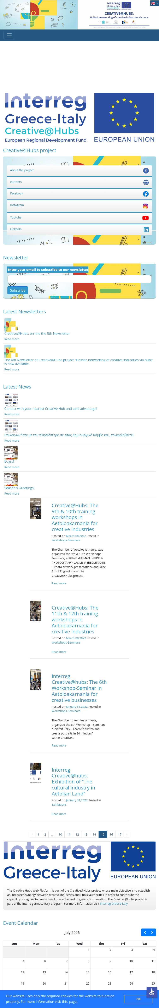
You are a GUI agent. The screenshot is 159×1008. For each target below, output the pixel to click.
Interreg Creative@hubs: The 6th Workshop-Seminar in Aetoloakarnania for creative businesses (79, 688)
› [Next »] (127, 834)
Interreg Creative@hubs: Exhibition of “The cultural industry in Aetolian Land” (73, 781)
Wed (79, 944)
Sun (14, 944)
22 (87, 983)
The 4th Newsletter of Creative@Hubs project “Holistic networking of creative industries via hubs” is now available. (79, 362)
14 (94, 834)
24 (131, 983)
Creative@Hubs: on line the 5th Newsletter (37, 333)
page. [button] (73, 1001)
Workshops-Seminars (66, 540)
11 (68, 834)
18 (153, 972)
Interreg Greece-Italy (114, 903)
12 (77, 834)
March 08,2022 (76, 536)
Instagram (79, 205)
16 (111, 834)
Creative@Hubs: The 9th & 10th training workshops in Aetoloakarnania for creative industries (75, 517)
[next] (152, 932)
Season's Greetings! (19, 488)
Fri (123, 944)
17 (120, 834)
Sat (145, 944)
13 (86, 834)
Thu (101, 944)
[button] (154, 3)
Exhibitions (59, 804)
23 (109, 983)
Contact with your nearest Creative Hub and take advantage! (50, 408)
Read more (11, 339)
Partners (79, 182)
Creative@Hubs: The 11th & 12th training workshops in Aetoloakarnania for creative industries (75, 619)
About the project (79, 170)
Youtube (79, 217)
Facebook (79, 193)
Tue (57, 944)
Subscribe (17, 290)
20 (44, 983)
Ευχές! (9, 461)
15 (87, 972)
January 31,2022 (77, 707)
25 (153, 983)
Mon (36, 944)
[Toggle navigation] (9, 35)
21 (66, 983)
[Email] (79, 279)
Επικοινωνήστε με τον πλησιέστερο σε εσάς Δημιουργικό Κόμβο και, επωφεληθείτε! (68, 435)
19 (22, 983)
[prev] (145, 932)
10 (60, 834)
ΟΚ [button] (138, 999)
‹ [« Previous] (31, 834)
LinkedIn (79, 229)
